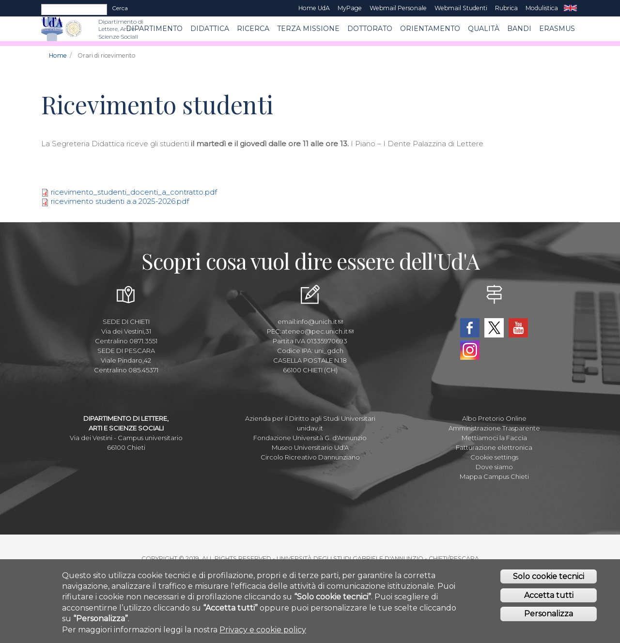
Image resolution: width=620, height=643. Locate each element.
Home (58, 55)
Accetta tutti (549, 596)
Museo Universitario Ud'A (310, 447)
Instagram (470, 350)
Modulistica (542, 8)
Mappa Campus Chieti (494, 476)
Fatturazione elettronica (494, 447)
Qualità (483, 28)
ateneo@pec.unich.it (317, 331)
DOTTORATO (369, 28)
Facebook (470, 328)
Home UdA (314, 8)
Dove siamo (494, 467)
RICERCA (253, 28)
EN (570, 8)
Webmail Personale (398, 8)
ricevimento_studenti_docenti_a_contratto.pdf (134, 192)
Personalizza (548, 615)
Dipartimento (154, 28)
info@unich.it (319, 321)
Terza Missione (308, 28)
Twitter (494, 328)
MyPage (350, 8)
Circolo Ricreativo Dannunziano (310, 457)
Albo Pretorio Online (494, 418)
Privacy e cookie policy (262, 630)
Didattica (209, 28)
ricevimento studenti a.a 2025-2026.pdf (120, 201)
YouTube (518, 328)
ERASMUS (557, 28)
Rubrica (506, 8)
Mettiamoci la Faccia (494, 438)
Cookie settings (494, 457)
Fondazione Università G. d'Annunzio (310, 438)
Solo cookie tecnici (548, 577)
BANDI (519, 28)
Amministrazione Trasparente (494, 428)
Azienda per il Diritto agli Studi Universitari (310, 418)
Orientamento (430, 28)
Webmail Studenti (460, 8)
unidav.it (310, 428)
